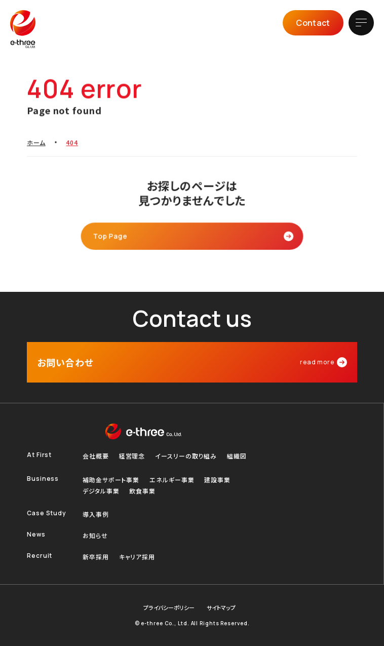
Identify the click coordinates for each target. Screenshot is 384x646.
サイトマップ (221, 608)
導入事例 (96, 514)
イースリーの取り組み (186, 456)
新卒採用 (96, 557)
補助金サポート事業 (111, 480)
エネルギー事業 (171, 480)
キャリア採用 (137, 557)
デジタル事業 (101, 491)
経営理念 (132, 456)
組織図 (237, 456)
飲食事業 (142, 491)
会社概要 (96, 456)
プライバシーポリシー (169, 608)
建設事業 (217, 480)
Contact (313, 22)
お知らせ (95, 535)
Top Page (113, 235)
